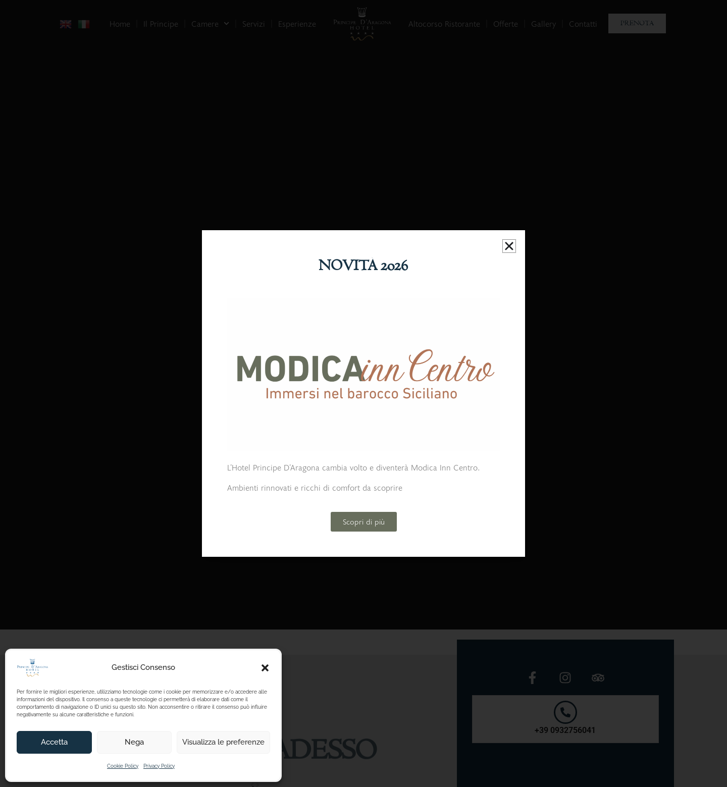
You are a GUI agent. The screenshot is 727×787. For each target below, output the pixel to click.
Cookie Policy (122, 766)
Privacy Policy (159, 766)
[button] (265, 668)
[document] (363, 393)
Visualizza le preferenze (223, 742)
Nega (134, 742)
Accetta (54, 742)
